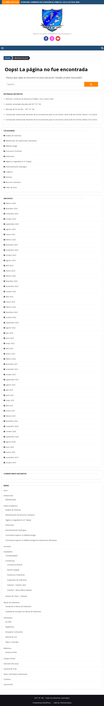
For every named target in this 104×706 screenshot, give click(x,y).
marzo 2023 (10, 302)
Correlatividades (11, 556)
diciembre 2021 (12, 364)
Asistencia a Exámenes (16, 575)
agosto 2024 (11, 260)
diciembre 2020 (12, 421)
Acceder (8, 622)
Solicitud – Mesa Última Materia (19, 590)
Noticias (9, 177)
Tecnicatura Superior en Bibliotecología (20, 535)
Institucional (8, 495)
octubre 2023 (11, 291)
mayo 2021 (10, 400)
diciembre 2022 (12, 312)
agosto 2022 (11, 328)
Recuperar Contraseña (14, 632)
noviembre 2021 (12, 369)
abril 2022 (9, 348)
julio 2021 (9, 390)
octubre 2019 (11, 462)
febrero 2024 (11, 276)
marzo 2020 (10, 452)
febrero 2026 (11, 203)
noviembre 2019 (12, 457)
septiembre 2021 (12, 379)
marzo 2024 (10, 271)
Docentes (7, 546)
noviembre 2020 (12, 426)
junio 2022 (10, 338)
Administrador (10, 499)
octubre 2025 (11, 219)
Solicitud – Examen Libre (16, 585)
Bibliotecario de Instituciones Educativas (21, 141)
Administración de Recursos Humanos (20, 515)
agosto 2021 (11, 385)
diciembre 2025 (12, 208)
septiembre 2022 (12, 322)
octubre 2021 (11, 374)
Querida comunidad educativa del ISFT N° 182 (23, 104)
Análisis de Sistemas (13, 135)
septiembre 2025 (12, 224)
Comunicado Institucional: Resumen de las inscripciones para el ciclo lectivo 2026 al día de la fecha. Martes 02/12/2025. (51, 119)
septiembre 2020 (12, 437)
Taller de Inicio (11, 187)
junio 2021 (10, 395)
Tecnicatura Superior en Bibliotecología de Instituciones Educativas (31, 540)
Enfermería (10, 156)
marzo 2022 (10, 354)
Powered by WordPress (42, 703)
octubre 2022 (11, 317)
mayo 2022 (10, 343)
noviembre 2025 (12, 214)
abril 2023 (9, 296)
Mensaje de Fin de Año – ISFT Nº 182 (20, 109)
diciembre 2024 (12, 245)
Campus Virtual (9, 658)
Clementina (8, 618)
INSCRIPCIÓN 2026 (11, 664)
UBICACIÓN (8, 684)
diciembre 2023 (12, 281)
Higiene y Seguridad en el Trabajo (19, 161)
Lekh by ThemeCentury (62, 703)
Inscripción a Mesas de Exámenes (18, 606)
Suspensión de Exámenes (17, 580)
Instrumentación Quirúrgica (16, 167)
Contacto (7, 679)
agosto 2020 (11, 442)
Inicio (6, 490)
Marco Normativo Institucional (15, 674)
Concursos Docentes (14, 151)
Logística (9, 172)
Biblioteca (7, 648)
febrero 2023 (11, 307)
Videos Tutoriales (12, 642)
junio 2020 (10, 447)
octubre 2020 (11, 431)
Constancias (10, 561)
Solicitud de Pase (10, 669)
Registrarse (9, 627)
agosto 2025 (11, 229)
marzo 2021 (10, 411)
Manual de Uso (11, 637)
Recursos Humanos (13, 182)
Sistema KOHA (11, 652)
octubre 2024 (11, 255)
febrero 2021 (11, 416)
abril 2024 (9, 265)
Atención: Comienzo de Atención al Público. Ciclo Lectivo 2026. (50, 2)
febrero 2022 (11, 359)
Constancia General (14, 565)
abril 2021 (9, 405)
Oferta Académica (10, 506)
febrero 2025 (11, 240)
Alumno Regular (13, 570)
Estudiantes (8, 552)
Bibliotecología (11, 146)
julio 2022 (9, 333)
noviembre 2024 (12, 250)
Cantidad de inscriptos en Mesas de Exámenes (23, 611)
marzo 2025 (10, 234)
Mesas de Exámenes (12, 602)
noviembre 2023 (12, 286)
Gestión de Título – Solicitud (16, 596)
